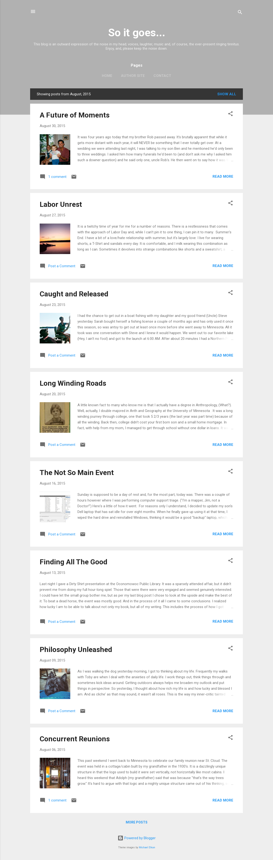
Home (107, 76)
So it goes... (136, 32)
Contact (162, 76)
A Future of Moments (74, 115)
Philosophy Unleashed (76, 649)
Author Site (133, 76)
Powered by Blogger (137, 838)
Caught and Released (74, 294)
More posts (136, 822)
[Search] (240, 13)
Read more (223, 176)
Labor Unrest (61, 204)
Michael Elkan (147, 847)
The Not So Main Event (77, 472)
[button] (230, 114)
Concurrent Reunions (75, 739)
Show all (226, 94)
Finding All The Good (73, 562)
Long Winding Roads (73, 383)
